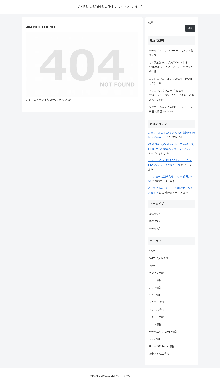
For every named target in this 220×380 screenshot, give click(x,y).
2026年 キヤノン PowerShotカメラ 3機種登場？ (171, 52)
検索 (150, 22)
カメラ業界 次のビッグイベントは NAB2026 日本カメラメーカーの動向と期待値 (171, 67)
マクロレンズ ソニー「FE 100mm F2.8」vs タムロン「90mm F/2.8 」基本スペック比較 (171, 95)
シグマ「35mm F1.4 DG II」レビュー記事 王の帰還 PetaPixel (171, 109)
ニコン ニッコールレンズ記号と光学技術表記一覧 (170, 81)
